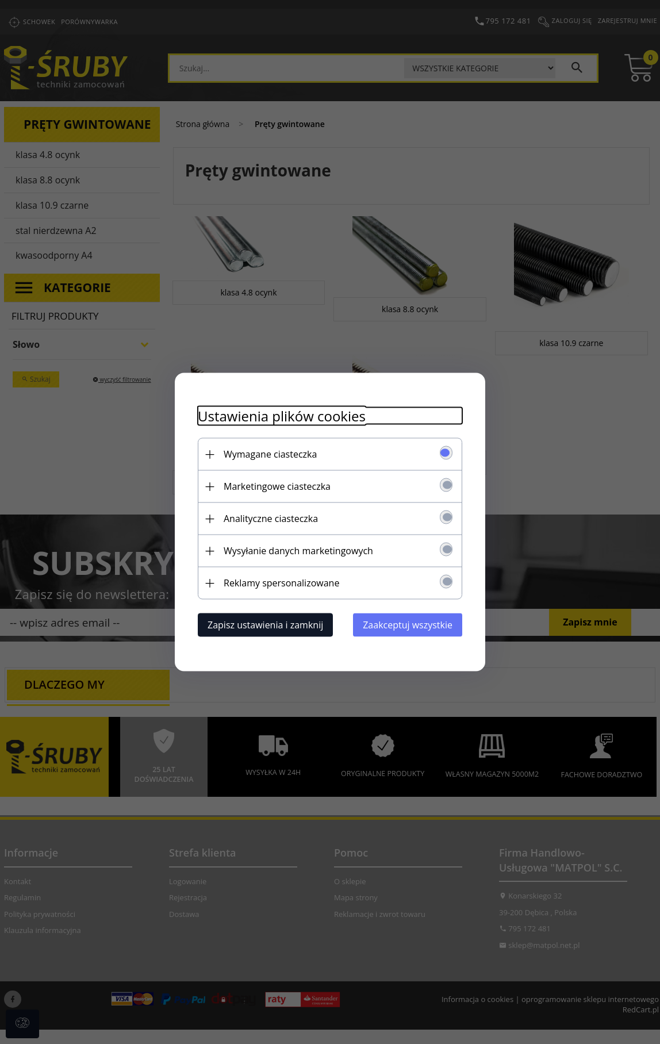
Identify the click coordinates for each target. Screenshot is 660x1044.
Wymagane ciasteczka (270, 454)
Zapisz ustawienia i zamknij (265, 625)
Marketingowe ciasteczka (277, 486)
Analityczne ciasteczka (271, 518)
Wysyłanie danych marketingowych (298, 550)
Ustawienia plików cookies (282, 416)
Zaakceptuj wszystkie (407, 625)
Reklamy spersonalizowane (281, 583)
